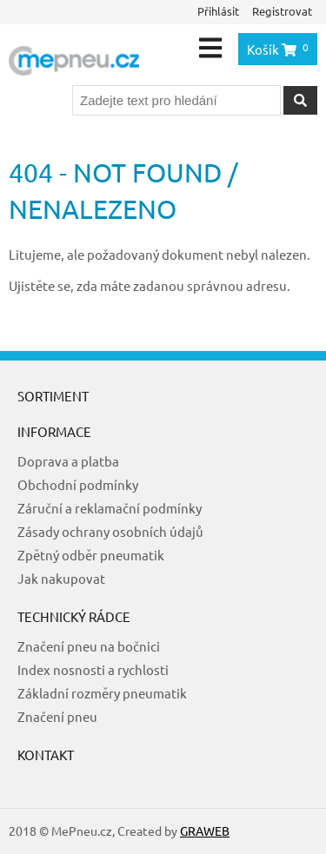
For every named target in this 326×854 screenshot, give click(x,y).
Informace (54, 431)
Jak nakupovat (61, 578)
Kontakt (45, 754)
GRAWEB (205, 830)
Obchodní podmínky (77, 484)
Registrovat (282, 10)
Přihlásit (218, 10)
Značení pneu (57, 716)
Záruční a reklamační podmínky (109, 508)
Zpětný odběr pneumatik (90, 554)
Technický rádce (73, 616)
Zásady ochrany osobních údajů (110, 531)
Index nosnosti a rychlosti (93, 669)
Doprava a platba (68, 461)
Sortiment (53, 395)
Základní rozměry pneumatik (102, 693)
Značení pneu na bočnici (88, 646)
